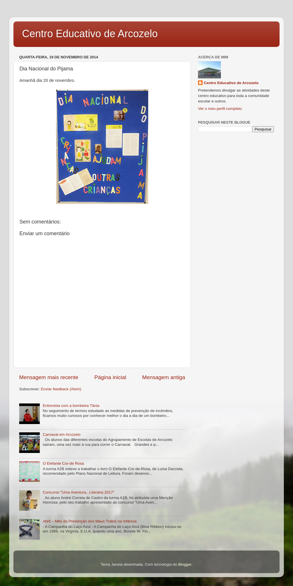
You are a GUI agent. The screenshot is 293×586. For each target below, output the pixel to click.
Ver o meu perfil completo (220, 108)
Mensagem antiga (163, 377)
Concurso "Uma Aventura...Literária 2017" (78, 492)
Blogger (184, 564)
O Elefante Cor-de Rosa (63, 463)
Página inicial (110, 377)
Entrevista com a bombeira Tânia (71, 405)
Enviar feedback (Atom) (61, 389)
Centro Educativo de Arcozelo (90, 33)
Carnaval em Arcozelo (61, 434)
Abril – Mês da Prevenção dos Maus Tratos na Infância (89, 521)
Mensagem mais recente (48, 377)
